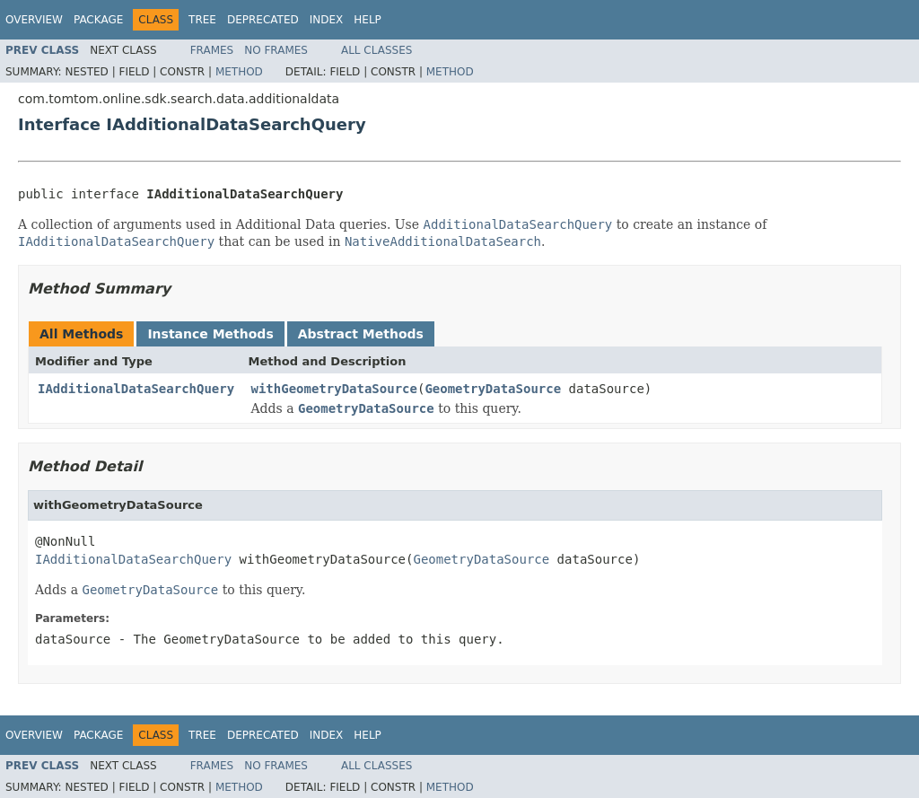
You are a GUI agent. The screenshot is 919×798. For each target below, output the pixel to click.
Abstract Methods (361, 334)
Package (98, 19)
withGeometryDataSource (334, 388)
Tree (202, 19)
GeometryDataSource (492, 388)
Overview (34, 19)
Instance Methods (210, 334)
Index (327, 19)
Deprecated (263, 19)
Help (367, 19)
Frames (212, 50)
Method (239, 72)
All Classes (376, 50)
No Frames (276, 50)
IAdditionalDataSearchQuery (136, 388)
